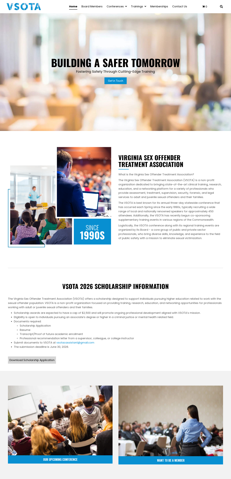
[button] (32, 360)
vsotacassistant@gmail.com (75, 342)
